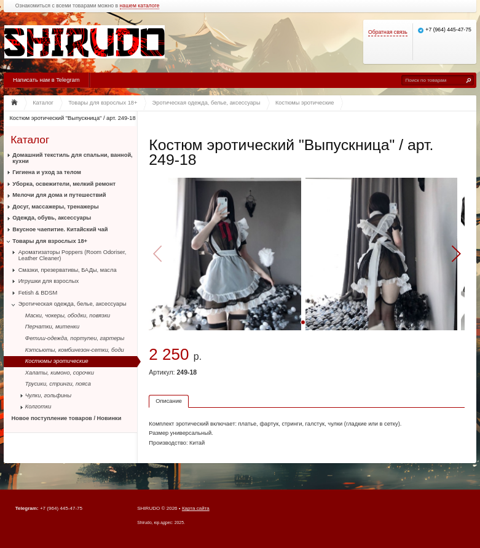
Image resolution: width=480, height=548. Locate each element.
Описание (168, 401)
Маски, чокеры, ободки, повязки (67, 315)
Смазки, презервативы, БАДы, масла (67, 270)
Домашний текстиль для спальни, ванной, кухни (72, 158)
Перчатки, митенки (52, 327)
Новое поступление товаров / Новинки (67, 418)
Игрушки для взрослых (48, 281)
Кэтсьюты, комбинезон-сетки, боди (74, 350)
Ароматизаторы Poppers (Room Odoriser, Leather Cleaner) (72, 255)
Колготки (38, 406)
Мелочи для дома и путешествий (59, 195)
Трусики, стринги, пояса (58, 384)
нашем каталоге (140, 6)
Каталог (29, 139)
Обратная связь (387, 32)
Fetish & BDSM (38, 293)
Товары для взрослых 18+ (49, 241)
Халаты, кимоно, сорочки (59, 373)
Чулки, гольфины (48, 395)
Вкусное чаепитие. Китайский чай (60, 229)
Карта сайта (196, 508)
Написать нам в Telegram (46, 80)
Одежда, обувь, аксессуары (51, 218)
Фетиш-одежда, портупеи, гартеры (75, 338)
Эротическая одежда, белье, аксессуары (72, 304)
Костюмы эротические (57, 361)
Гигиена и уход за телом (46, 172)
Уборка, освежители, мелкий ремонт (64, 184)
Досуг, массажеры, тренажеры (55, 207)
